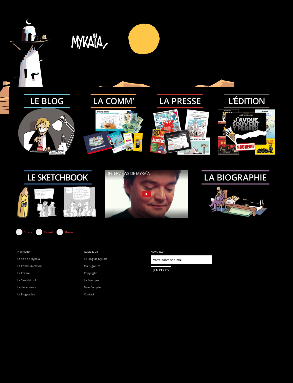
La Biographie (26, 294)
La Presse (23, 273)
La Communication (29, 266)
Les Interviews (26, 287)
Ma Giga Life (92, 266)
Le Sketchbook (27, 280)
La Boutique (91, 280)
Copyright (90, 273)
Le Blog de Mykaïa (95, 259)
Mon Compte (92, 287)
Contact (89, 294)
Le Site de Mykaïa (28, 259)
